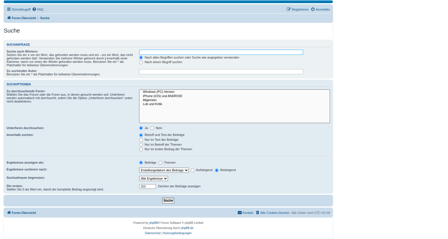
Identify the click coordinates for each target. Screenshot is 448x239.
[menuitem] (37, 9)
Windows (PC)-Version (234, 92)
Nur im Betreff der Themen (160, 144)
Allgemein (234, 100)
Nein (156, 128)
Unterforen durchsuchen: (25, 128)
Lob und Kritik (234, 104)
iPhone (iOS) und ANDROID (234, 96)
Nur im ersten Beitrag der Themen (165, 149)
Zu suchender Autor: (22, 71)
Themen (167, 162)
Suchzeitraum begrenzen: (26, 177)
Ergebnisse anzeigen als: (25, 162)
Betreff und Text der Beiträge (162, 134)
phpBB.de (187, 228)
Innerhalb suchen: (20, 134)
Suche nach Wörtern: (22, 51)
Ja (143, 128)
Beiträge (147, 162)
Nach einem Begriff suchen (160, 62)
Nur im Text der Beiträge (158, 139)
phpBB (153, 222)
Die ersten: (15, 186)
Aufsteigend (202, 170)
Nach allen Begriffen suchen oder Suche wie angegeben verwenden (189, 57)
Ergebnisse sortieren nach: (27, 169)
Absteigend (225, 170)
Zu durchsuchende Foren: (26, 91)
